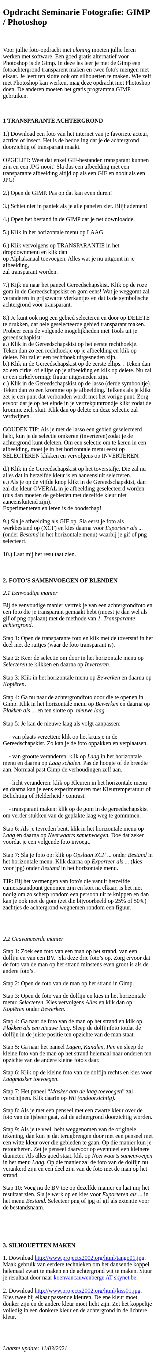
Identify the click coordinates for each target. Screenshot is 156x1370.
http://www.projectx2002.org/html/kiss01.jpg (88, 1291)
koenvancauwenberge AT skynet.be (95, 1277)
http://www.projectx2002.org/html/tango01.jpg (90, 1258)
